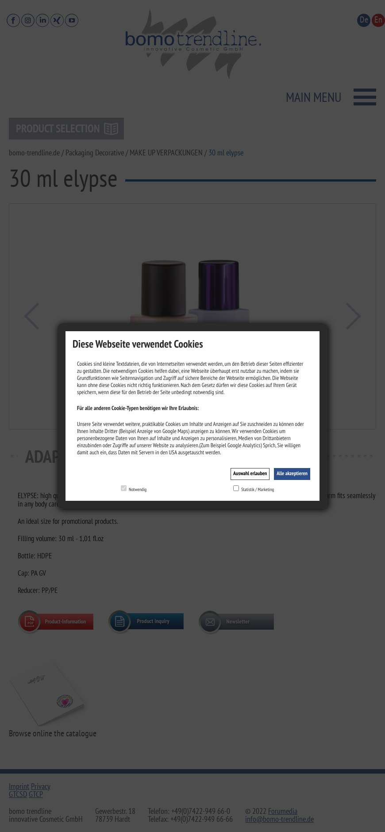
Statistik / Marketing (257, 489)
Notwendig (137, 489)
